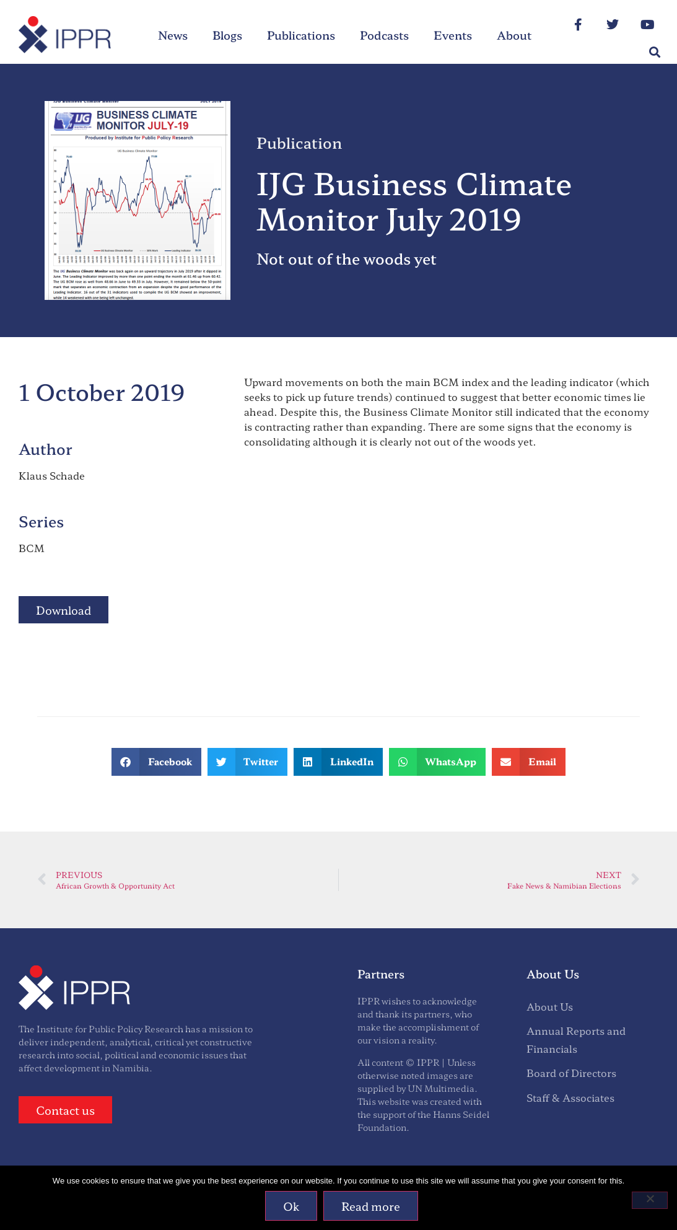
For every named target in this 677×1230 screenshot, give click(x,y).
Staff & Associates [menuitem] (570, 1097)
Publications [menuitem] (301, 35)
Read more (370, 1206)
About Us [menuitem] (549, 1006)
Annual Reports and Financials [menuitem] (576, 1039)
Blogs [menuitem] (227, 35)
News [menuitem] (173, 35)
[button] (654, 52)
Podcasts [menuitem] (384, 35)
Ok (291, 1206)
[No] (650, 1200)
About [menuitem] (514, 35)
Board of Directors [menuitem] (571, 1072)
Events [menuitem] (453, 35)
